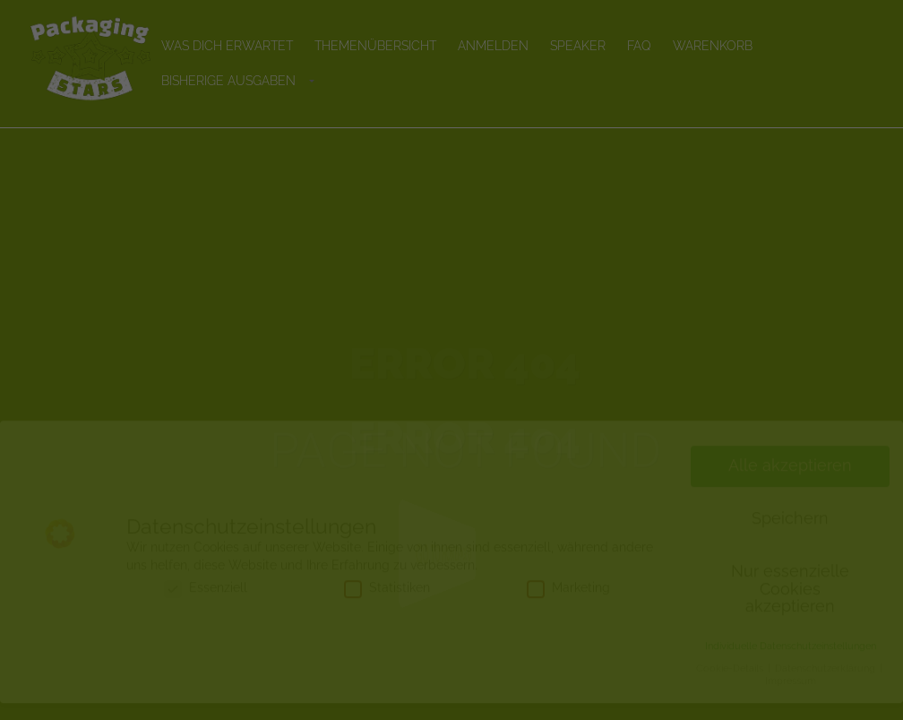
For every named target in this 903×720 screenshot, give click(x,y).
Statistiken (387, 604)
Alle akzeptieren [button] (790, 482)
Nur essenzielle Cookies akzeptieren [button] (790, 605)
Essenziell (205, 604)
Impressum (790, 697)
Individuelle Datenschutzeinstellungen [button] (790, 662)
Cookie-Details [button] (731, 685)
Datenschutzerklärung (826, 685)
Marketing (568, 604)
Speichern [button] (790, 535)
